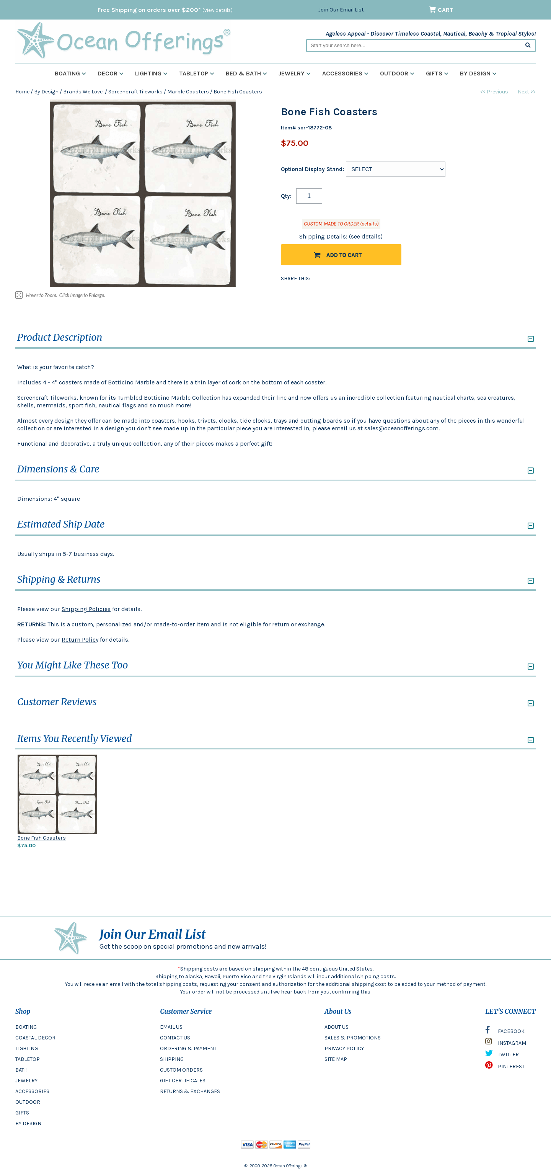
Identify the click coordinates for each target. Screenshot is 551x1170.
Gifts (437, 73)
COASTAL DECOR (35, 1037)
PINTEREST (505, 1067)
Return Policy (80, 639)
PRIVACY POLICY (344, 1048)
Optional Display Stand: (312, 169)
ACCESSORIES (32, 1091)
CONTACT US (175, 1037)
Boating (70, 73)
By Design (478, 73)
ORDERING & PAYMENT (188, 1048)
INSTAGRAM (505, 1043)
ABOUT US (336, 1027)
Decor (111, 73)
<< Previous (494, 91)
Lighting (151, 73)
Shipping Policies (86, 609)
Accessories (345, 73)
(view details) (217, 10)
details (369, 224)
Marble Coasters (188, 91)
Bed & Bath (246, 73)
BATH (21, 1070)
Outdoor (397, 73)
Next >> (527, 91)
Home (22, 91)
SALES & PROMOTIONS (352, 1037)
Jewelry (295, 73)
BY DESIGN (28, 1123)
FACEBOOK (505, 1032)
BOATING (26, 1027)
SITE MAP (335, 1059)
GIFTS (22, 1113)
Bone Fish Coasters (41, 838)
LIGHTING (26, 1048)
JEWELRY (26, 1080)
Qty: (286, 196)
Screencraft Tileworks (135, 91)
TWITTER (502, 1055)
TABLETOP (27, 1059)
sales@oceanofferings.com (401, 428)
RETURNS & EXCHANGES (190, 1091)
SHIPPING (172, 1059)
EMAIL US (171, 1027)
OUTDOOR (27, 1102)
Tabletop (196, 73)
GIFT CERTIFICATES (182, 1080)
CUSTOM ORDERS (181, 1070)
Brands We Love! (83, 91)
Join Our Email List (341, 10)
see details (366, 236)
